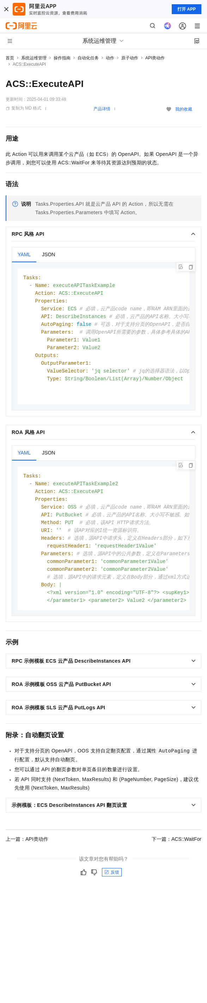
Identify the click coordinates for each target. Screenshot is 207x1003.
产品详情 (101, 108)
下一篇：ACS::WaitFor (176, 845)
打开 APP (186, 9)
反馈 (111, 878)
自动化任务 (88, 57)
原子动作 (129, 57)
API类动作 (155, 57)
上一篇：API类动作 (27, 845)
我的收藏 (183, 109)
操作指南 (62, 57)
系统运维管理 (34, 57)
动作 (110, 57)
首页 (10, 57)
